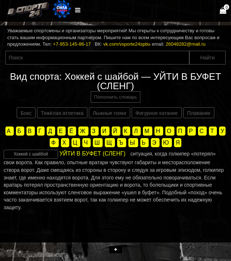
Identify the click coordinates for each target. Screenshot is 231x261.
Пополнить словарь (115, 97)
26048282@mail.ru (186, 44)
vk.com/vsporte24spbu (126, 44)
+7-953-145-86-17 (72, 44)
